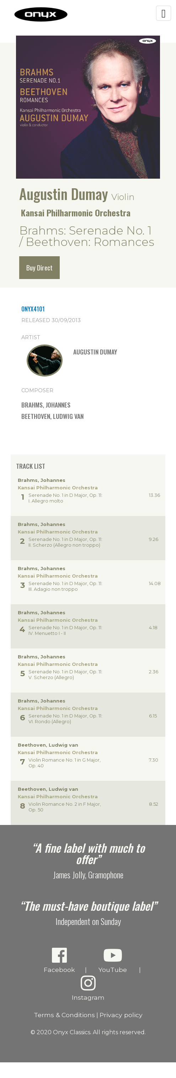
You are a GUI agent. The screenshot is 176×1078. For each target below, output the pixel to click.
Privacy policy (121, 1015)
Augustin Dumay (63, 193)
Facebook (60, 960)
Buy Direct (39, 267)
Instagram (88, 987)
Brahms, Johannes (45, 404)
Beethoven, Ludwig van (52, 416)
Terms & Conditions (64, 1015)
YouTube (113, 960)
